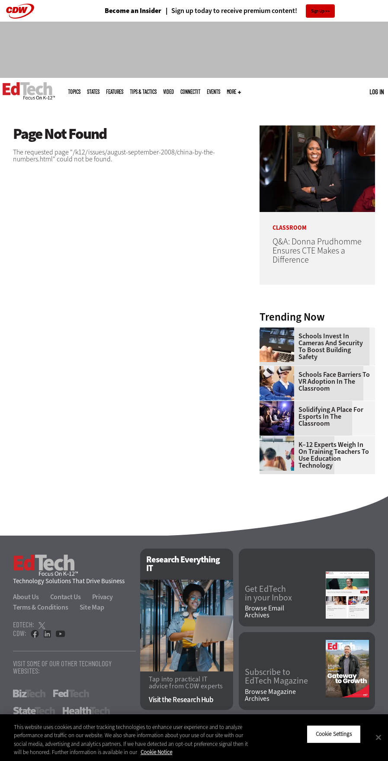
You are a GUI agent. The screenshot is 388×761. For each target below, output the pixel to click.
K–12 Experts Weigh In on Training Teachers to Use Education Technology (333, 455)
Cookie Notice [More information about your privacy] (156, 752)
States (93, 91)
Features (114, 91)
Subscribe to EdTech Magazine (276, 676)
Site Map (92, 607)
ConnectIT (190, 91)
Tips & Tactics (143, 91)
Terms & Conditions (40, 607)
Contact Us (65, 596)
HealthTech (86, 711)
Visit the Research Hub (181, 699)
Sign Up (317, 11)
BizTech (29, 693)
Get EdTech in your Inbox (268, 593)
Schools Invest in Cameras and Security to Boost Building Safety (330, 346)
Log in (376, 92)
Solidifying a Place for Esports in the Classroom (330, 416)
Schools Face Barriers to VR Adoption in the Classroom (334, 381)
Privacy (102, 596)
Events (213, 91)
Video (168, 91)
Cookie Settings (334, 734)
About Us (26, 596)
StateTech (34, 711)
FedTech (71, 693)
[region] (194, 737)
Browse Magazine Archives (270, 695)
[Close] (378, 737)
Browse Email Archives (264, 612)
